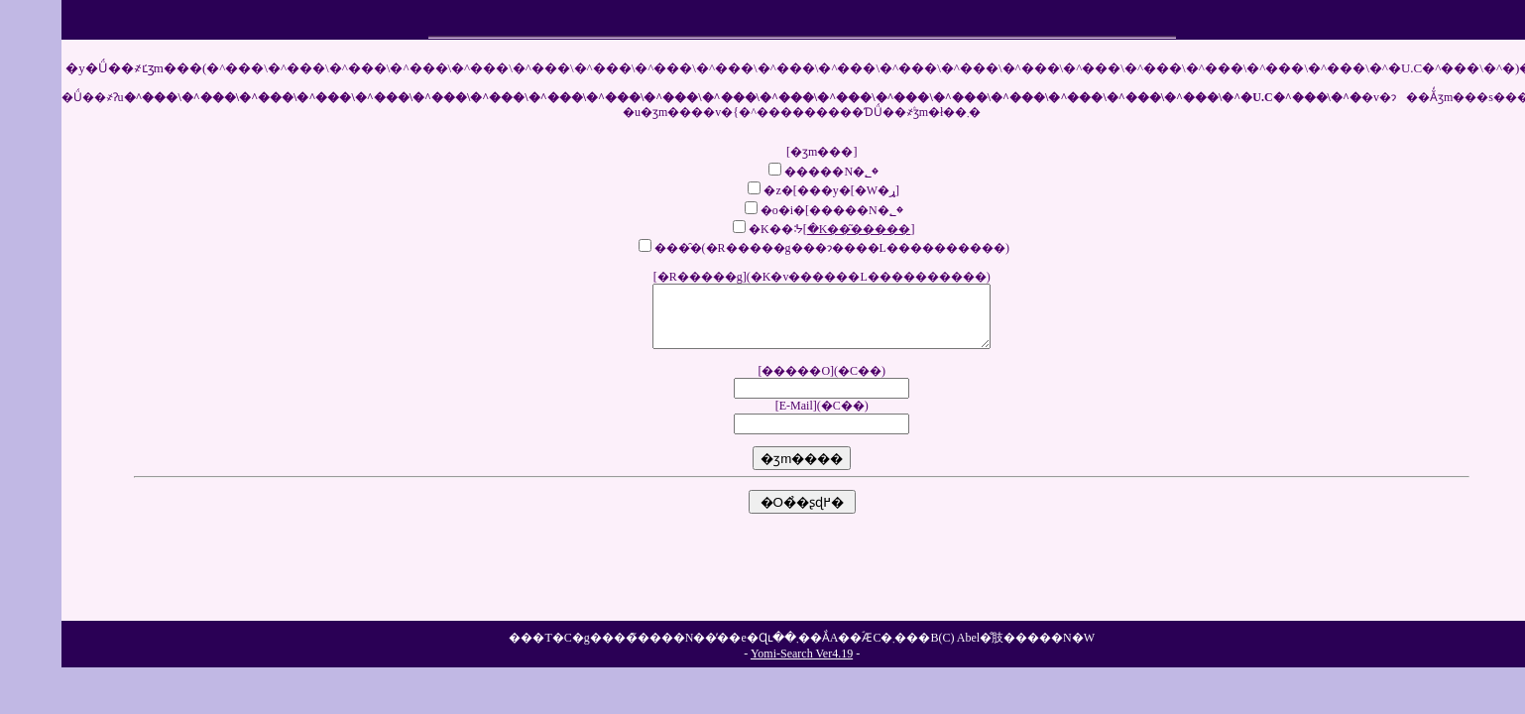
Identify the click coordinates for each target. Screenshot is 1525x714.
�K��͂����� (859, 229)
